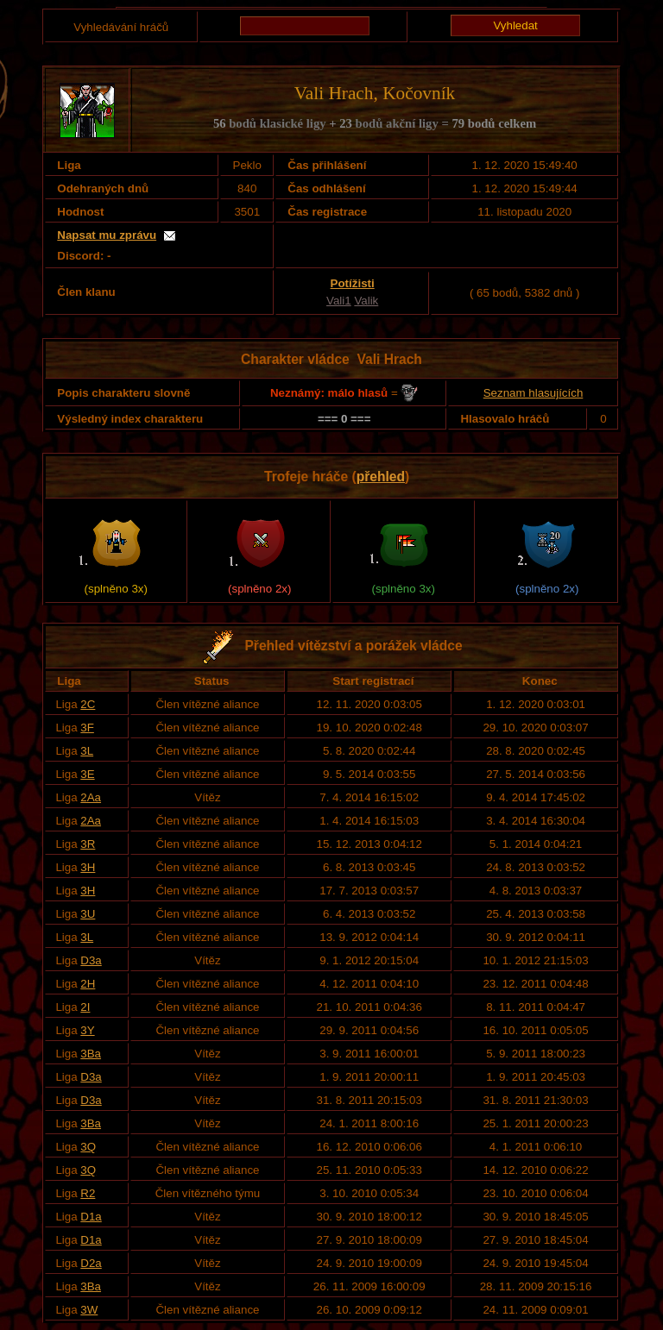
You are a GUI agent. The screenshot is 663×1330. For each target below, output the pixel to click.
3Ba (90, 1053)
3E (87, 774)
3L (86, 750)
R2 (87, 1193)
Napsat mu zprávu (106, 235)
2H (87, 983)
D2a (90, 1263)
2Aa (90, 797)
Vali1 (338, 300)
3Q (88, 1146)
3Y (87, 1030)
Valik (366, 300)
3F (87, 727)
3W (89, 1309)
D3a (90, 960)
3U (87, 913)
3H (87, 867)
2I (85, 1007)
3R (87, 844)
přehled (381, 476)
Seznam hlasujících (533, 392)
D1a (90, 1216)
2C (87, 704)
